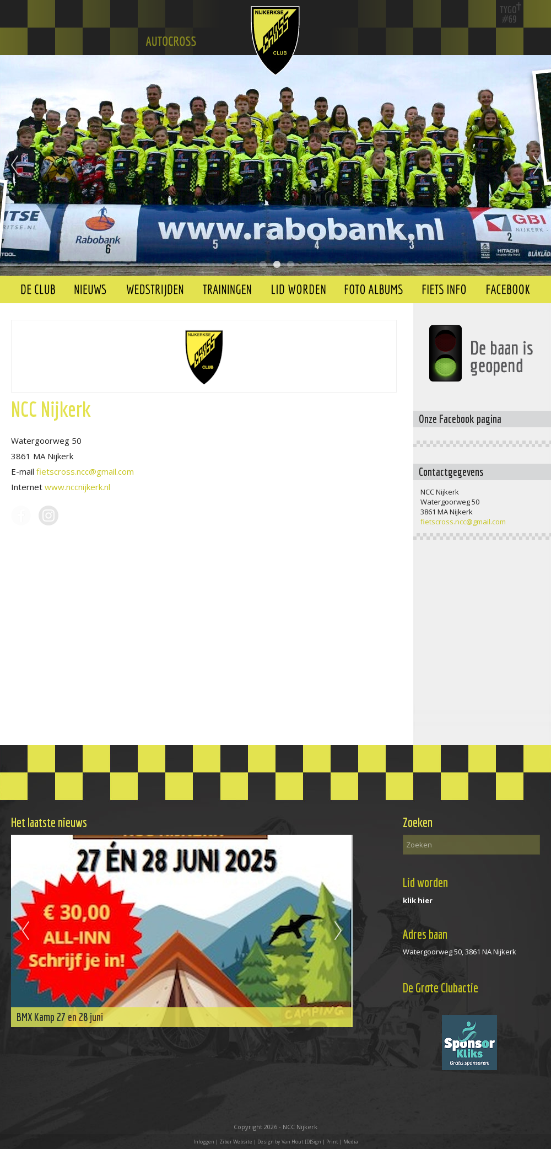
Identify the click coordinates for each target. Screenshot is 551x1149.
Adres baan (425, 934)
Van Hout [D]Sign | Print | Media (320, 1141)
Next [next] (536, 165)
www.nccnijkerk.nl (77, 486)
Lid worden (425, 882)
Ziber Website (235, 1141)
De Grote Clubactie (440, 987)
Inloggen (203, 1141)
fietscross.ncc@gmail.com (85, 471)
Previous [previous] (14, 165)
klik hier (418, 900)
